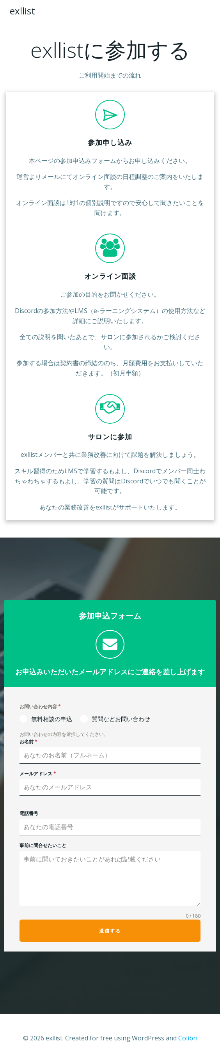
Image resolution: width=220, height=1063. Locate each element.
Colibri (187, 1038)
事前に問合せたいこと (43, 845)
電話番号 (29, 813)
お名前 (28, 741)
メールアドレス (38, 773)
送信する (110, 930)
